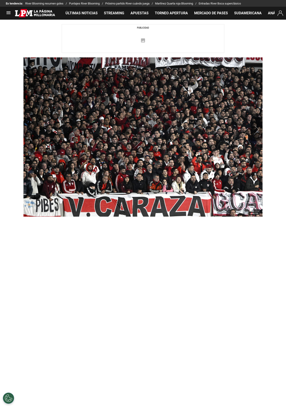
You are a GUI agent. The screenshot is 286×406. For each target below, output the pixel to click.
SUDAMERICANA (248, 13)
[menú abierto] (8, 14)
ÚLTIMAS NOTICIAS (81, 13)
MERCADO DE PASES (211, 13)
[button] (257, 129)
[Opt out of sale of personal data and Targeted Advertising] (8, 398)
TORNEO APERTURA (171, 13)
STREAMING (114, 13)
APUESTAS (139, 13)
